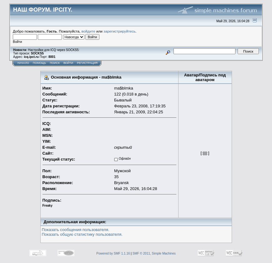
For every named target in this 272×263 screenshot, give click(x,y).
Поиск (55, 62)
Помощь (39, 62)
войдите (88, 31)
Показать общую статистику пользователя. (82, 234)
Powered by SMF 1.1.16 (113, 253)
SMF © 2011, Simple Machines (154, 253)
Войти (68, 62)
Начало (23, 62)
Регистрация (87, 62)
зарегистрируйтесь (119, 31)
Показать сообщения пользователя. (75, 229)
